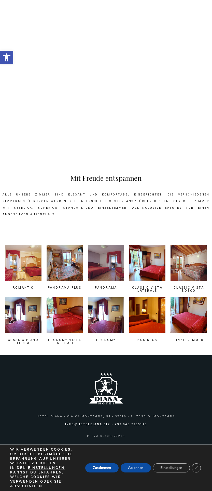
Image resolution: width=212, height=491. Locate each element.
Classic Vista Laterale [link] (147, 289)
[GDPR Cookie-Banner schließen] (196, 467)
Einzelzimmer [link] (189, 340)
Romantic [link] (23, 287)
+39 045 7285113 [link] (131, 424)
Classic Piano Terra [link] (23, 341)
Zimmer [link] (113, 72)
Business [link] (147, 340)
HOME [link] (96, 72)
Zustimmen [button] (101, 467)
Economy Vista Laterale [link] (64, 341)
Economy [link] (106, 340)
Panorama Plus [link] (64, 287)
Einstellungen (171, 467)
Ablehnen (135, 467)
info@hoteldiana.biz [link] (87, 424)
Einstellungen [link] (46, 468)
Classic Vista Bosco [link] (189, 289)
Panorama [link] (106, 287)
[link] (6, 57)
